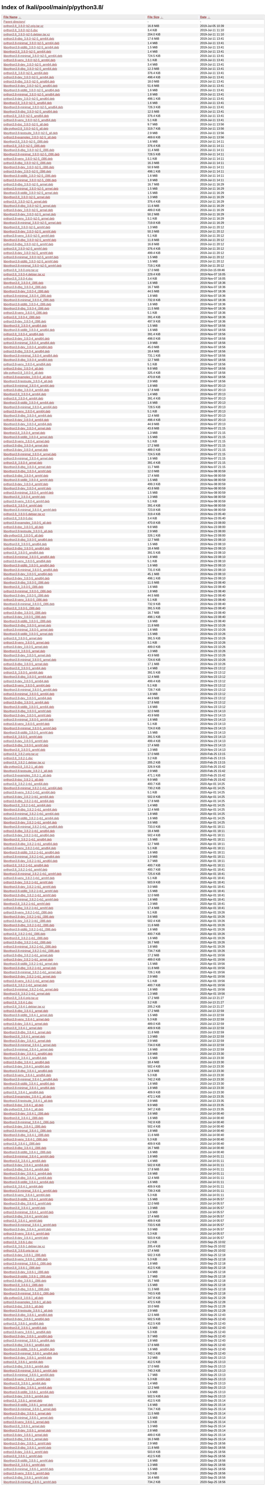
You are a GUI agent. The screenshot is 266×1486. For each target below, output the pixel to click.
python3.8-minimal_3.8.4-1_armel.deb (28, 1049)
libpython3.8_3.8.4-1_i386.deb (23, 1118)
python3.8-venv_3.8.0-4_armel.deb (26, 441)
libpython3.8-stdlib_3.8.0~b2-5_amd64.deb (32, 90)
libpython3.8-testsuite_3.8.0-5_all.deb (28, 531)
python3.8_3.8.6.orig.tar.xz (21, 1250)
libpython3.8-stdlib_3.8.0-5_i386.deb (27, 621)
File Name (11, 17)
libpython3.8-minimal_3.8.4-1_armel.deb (30, 1045)
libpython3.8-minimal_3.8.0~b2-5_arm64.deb (33, 55)
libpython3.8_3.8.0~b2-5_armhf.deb (27, 227)
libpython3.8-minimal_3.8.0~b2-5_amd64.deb (33, 107)
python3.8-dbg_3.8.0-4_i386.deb (25, 287)
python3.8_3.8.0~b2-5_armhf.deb (25, 248)
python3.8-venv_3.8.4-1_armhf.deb (27, 1233)
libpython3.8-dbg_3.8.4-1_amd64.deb (28, 1070)
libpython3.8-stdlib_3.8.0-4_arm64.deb (29, 402)
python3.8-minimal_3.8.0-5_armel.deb (28, 629)
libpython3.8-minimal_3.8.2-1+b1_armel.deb (32, 972)
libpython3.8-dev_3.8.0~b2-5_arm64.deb (30, 64)
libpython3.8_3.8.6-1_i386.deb (23, 1285)
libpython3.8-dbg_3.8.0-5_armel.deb (27, 625)
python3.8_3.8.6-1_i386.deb (22, 1267)
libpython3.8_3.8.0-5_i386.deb (23, 586)
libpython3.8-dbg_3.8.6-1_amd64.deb (28, 1314)
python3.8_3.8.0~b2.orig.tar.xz (23, 26)
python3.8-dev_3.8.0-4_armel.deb (26, 449)
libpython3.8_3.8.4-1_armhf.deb (24, 1208)
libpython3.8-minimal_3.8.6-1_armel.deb (30, 1409)
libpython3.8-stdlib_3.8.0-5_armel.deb (28, 634)
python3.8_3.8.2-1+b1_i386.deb (24, 933)
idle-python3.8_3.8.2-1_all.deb (23, 766)
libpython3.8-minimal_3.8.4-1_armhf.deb (30, 1225)
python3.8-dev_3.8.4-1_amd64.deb (27, 1066)
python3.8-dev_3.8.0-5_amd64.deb (27, 578)
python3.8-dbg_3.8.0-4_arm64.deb (26, 390)
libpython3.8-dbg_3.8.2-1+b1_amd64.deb (31, 844)
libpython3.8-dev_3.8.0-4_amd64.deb (28, 347)
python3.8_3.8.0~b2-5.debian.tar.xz (27, 34)
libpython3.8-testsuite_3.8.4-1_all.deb (28, 1100)
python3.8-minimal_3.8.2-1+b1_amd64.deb (32, 856)
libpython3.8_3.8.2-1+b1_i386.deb (26, 938)
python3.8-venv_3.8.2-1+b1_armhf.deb (29, 878)
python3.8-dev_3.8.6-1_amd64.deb (27, 1319)
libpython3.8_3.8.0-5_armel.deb (24, 651)
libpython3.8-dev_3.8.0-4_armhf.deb (27, 488)
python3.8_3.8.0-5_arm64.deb (23, 672)
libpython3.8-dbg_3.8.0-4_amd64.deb (28, 359)
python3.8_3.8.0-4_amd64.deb (24, 334)
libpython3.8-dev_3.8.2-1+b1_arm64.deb (30, 822)
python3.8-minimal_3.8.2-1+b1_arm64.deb (31, 813)
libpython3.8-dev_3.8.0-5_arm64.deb (28, 698)
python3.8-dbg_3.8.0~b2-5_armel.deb (28, 184)
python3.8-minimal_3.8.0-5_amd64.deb (29, 556)
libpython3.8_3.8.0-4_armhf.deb (24, 496)
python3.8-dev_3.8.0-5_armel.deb (26, 646)
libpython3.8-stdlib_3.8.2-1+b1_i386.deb (30, 929)
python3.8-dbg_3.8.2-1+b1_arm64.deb (29, 801)
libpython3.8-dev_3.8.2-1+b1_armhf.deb (30, 886)
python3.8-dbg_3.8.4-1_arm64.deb (26, 1169)
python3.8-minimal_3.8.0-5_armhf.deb (28, 719)
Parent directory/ (14, 21)
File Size (153, 17)
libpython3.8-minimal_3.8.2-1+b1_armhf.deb (33, 873)
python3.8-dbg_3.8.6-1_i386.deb (25, 1280)
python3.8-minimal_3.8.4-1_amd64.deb (29, 1087)
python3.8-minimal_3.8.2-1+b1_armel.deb (31, 989)
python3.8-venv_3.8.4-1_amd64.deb (27, 1075)
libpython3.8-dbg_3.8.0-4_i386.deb (26, 308)
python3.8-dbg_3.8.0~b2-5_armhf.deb (28, 244)
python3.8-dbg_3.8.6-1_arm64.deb (26, 1366)
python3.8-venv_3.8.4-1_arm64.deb (27, 1195)
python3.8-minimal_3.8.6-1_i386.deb (28, 1263)
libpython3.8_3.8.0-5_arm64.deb (25, 668)
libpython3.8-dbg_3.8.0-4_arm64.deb (28, 415)
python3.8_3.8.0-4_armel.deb (23, 462)
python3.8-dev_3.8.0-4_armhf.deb (26, 484)
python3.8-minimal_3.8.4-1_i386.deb (28, 1130)
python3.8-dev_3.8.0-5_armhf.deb (26, 741)
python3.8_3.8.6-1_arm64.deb (23, 1362)
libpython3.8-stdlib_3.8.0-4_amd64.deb (29, 330)
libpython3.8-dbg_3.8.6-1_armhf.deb (27, 1447)
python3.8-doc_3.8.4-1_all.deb (23, 1105)
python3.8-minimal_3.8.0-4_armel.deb (28, 458)
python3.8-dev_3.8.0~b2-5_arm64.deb (29, 77)
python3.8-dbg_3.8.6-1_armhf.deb (26, 1477)
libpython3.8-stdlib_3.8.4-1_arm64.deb (29, 1182)
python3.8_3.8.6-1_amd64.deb (24, 1323)
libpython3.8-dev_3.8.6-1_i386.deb (26, 1272)
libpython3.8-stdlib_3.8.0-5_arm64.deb (29, 706)
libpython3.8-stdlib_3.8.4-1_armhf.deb (28, 1199)
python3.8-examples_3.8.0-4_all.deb (27, 377)
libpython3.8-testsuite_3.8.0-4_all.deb (28, 381)
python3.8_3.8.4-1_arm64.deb (23, 1186)
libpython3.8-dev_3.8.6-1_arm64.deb (28, 1357)
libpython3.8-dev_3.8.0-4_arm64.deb (28, 424)
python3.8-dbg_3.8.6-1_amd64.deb (27, 1345)
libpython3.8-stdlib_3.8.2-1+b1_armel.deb (31, 963)
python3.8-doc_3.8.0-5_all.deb (23, 527)
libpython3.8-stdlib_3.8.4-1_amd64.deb (29, 1083)
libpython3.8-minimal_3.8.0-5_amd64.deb (31, 569)
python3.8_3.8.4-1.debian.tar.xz (24, 1006)
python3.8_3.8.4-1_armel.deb (23, 1028)
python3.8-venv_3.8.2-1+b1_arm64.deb (29, 792)
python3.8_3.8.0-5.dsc (18, 518)
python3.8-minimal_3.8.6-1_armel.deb (28, 1417)
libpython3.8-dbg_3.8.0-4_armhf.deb (27, 471)
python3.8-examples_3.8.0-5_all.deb (27, 522)
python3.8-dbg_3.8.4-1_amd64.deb (27, 1062)
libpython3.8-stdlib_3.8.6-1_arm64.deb (29, 1392)
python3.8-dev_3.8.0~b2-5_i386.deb (27, 171)
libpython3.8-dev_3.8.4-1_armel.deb (27, 1040)
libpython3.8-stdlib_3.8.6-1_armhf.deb (28, 1460)
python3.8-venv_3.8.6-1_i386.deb (25, 1259)
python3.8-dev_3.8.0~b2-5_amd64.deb (29, 98)
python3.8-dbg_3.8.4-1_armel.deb (26, 1010)
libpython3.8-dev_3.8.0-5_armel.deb (27, 655)
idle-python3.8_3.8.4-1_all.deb (23, 1109)
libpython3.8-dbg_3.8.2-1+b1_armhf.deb (30, 895)
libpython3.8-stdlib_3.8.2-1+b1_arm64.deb (31, 818)
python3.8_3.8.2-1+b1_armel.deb (25, 985)
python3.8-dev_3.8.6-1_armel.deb (26, 1435)
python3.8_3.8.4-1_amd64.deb (24, 1092)
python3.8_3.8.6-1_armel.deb (23, 1400)
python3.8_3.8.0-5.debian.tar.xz (24, 514)
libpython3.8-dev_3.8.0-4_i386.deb (26, 291)
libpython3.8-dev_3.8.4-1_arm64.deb (28, 1173)
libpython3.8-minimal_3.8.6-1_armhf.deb (30, 1482)
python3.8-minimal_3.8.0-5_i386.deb (28, 591)
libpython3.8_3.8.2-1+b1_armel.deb (27, 993)
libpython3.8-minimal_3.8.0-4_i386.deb (29, 300)
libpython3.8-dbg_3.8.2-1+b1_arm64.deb (30, 809)
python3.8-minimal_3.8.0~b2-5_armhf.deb (31, 257)
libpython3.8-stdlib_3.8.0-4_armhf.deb (28, 479)
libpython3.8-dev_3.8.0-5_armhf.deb (27, 715)
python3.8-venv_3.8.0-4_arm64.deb (27, 411)
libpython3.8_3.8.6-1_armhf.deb (24, 1464)
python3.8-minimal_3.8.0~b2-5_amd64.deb (32, 94)
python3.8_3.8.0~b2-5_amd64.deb (26, 115)
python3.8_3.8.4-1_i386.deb (22, 1143)
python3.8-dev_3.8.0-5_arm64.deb (26, 681)
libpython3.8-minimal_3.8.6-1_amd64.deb (31, 1353)
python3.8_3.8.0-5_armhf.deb (23, 736)
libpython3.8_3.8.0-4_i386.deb (23, 282)
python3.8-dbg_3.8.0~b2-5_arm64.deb (29, 38)
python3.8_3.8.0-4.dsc (18, 278)
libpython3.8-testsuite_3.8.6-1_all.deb (28, 1310)
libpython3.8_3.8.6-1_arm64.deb (25, 1383)
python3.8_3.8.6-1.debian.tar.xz (24, 1246)
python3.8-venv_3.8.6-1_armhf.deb (27, 1473)
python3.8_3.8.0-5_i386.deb (22, 608)
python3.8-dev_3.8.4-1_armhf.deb (26, 1237)
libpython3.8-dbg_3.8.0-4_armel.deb (27, 467)
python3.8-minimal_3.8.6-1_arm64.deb (29, 1374)
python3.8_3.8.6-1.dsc (18, 1242)
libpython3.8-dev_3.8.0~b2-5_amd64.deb (30, 85)
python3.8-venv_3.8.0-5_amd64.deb (27, 561)
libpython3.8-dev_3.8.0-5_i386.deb (26, 595)
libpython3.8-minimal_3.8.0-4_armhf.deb (30, 509)
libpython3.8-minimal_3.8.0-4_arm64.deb (30, 407)
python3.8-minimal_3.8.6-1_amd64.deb (29, 1340)
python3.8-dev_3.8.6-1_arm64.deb (26, 1396)
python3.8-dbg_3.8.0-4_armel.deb (26, 445)
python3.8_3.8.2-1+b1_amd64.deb (26, 865)
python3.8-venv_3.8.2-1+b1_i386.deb (28, 912)
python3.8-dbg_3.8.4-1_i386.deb (25, 1147)
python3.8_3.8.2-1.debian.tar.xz (24, 762)
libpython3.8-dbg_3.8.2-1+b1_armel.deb (30, 968)
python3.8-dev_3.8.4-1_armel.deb (26, 1023)
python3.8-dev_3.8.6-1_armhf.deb (26, 1451)
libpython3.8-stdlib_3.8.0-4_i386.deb (27, 304)
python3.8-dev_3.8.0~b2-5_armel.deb (28, 210)
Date (203, 17)
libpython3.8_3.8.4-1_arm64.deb (25, 1160)
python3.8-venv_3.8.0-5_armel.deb (26, 642)
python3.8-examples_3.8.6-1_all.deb (27, 1302)
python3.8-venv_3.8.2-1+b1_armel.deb (29, 981)
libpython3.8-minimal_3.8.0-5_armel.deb (30, 659)
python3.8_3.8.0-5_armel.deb (23, 638)
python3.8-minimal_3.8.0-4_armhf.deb (28, 492)
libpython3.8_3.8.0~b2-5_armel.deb (27, 197)
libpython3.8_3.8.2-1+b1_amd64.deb (28, 839)
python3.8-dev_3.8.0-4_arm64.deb (26, 419)
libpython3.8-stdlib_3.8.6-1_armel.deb (28, 1404)
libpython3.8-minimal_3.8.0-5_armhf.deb (30, 728)
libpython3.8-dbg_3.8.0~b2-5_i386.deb (29, 150)
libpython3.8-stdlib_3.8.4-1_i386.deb (27, 1152)
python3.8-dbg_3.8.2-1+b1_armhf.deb (28, 908)
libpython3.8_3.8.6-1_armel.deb (24, 1426)
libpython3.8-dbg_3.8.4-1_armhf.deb (27, 1203)
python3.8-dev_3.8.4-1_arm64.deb (26, 1165)
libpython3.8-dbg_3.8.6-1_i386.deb (26, 1289)
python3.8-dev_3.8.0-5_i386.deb (25, 617)
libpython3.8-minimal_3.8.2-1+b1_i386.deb (31, 950)
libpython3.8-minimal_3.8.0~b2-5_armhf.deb (33, 265)
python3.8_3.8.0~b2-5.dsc (21, 30)
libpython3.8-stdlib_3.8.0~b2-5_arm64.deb (31, 47)
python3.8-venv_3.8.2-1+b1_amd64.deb (30, 848)
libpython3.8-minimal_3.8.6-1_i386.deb (29, 1293)
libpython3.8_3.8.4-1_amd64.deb (25, 1058)
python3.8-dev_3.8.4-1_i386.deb (25, 1126)
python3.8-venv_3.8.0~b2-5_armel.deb (29, 218)
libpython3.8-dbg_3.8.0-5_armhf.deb (27, 711)
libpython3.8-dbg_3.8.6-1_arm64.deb (28, 1387)
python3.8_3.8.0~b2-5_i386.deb (24, 145)
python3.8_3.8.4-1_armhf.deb (23, 1220)
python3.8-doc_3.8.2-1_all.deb (23, 779)
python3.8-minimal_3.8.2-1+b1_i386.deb (30, 946)
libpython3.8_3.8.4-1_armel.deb (24, 1036)
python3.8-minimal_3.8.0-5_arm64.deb (29, 694)
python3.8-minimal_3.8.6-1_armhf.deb (28, 1469)
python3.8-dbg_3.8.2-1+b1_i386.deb (27, 942)
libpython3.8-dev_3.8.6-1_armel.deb (27, 1430)
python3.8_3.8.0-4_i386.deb (22, 317)
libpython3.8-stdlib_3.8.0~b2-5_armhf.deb (31, 261)
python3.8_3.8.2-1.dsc (18, 758)
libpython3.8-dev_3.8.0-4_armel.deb (27, 428)
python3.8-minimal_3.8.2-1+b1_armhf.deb (31, 899)
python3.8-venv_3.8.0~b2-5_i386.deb (28, 158)
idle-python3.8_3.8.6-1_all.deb (23, 1297)
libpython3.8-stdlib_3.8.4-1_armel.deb (28, 1015)
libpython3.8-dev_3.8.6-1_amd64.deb (28, 1336)
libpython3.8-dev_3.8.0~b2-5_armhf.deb (30, 231)
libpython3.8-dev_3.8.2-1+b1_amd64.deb (30, 860)
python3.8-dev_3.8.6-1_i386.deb (25, 1255)
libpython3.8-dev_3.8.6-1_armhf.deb (27, 1443)
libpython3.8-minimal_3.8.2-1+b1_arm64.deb (33, 788)
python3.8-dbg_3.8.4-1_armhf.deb (26, 1216)
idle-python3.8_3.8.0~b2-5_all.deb (26, 128)
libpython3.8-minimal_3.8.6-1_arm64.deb (30, 1370)
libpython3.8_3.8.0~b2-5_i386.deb (26, 141)
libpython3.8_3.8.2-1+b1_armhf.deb (27, 903)
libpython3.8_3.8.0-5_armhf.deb (24, 749)
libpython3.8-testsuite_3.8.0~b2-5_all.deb (31, 133)
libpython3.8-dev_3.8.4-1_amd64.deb (28, 1053)
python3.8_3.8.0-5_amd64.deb (24, 552)
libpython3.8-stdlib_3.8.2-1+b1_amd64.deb (32, 852)
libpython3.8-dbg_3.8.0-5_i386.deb (26, 582)
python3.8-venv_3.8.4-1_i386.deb (25, 1139)
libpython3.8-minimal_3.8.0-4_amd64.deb (31, 355)
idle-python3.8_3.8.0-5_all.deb (23, 535)
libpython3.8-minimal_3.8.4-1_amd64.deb (31, 1079)
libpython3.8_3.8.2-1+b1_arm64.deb (27, 805)
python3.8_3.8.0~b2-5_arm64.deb (26, 73)
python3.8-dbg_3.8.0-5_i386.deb (25, 612)
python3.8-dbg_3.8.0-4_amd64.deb (27, 351)
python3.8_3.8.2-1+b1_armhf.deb (25, 869)
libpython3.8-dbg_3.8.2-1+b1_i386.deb (29, 925)
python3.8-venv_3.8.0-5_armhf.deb (27, 723)
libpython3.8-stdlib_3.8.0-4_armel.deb (28, 437)
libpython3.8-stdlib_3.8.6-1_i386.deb (27, 1276)
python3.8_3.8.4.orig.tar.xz (21, 998)
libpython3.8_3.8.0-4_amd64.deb (25, 325)
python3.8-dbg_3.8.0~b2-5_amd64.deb (29, 81)
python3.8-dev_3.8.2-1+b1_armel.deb (28, 959)
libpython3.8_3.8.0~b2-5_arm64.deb (27, 51)
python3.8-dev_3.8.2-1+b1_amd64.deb (29, 835)
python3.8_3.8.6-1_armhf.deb (23, 1456)
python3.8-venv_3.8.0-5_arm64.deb (27, 685)
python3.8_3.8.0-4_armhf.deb (23, 505)
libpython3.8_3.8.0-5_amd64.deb (25, 544)
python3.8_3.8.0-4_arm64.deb (23, 398)
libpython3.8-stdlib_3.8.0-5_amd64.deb (29, 565)
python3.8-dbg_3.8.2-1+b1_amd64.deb (29, 831)
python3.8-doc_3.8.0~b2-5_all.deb (26, 124)
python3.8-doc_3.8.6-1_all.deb (23, 1306)
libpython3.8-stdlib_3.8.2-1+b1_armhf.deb (31, 891)
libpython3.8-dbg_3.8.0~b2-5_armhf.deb (30, 240)
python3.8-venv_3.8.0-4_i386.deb (25, 312)
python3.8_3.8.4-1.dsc (18, 1002)
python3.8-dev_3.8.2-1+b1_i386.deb (27, 921)
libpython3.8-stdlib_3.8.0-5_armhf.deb (28, 732)
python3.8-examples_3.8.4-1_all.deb (27, 1096)
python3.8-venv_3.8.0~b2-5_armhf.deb (29, 235)
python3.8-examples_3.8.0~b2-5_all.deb (30, 137)
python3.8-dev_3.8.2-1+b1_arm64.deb (29, 796)
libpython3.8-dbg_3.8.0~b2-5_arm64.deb (30, 68)
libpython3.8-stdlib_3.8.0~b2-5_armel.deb (31, 192)
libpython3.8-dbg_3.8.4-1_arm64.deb (28, 1177)
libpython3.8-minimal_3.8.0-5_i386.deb (29, 604)
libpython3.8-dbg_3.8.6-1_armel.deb (27, 1413)
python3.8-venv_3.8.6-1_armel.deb (26, 1422)
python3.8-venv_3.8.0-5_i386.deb (25, 599)
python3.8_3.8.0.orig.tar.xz (21, 270)
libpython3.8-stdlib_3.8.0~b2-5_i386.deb (30, 175)
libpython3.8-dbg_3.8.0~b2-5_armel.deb (30, 205)
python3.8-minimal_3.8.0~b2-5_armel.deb (31, 188)
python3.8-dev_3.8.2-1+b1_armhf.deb (28, 882)
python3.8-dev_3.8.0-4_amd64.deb (27, 338)
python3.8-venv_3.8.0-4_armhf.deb (27, 501)
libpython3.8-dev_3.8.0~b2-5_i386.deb (29, 167)
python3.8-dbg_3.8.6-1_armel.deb (26, 1439)
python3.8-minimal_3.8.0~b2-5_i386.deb (30, 180)
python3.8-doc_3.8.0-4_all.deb (23, 368)
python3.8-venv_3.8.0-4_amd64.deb (27, 364)
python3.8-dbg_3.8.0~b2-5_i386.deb (27, 163)
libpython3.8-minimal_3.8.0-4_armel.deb (30, 454)
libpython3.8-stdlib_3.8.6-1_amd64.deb (29, 1349)
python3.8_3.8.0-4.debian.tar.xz (24, 274)
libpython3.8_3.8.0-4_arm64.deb (25, 394)
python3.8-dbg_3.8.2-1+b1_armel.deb (28, 955)
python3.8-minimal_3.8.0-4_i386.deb (28, 295)
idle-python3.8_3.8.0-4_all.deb (23, 372)
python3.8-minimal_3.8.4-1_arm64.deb (29, 1156)
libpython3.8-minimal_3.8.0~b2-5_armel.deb (32, 222)
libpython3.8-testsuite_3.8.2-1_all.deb (28, 771)
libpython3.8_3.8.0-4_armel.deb (24, 432)
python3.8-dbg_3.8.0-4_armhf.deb (26, 475)
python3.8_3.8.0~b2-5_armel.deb (25, 201)
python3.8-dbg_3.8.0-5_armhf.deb (26, 745)
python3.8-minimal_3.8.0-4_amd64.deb (29, 342)
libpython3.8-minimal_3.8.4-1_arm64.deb (30, 1190)
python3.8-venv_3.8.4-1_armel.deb (26, 1019)
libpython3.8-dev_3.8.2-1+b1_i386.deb (29, 916)
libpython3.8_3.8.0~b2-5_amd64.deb (28, 103)
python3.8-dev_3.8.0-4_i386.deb (25, 321)
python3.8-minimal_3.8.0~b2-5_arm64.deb (31, 43)
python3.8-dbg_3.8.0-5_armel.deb (26, 664)
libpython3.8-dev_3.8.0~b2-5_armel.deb (30, 214)
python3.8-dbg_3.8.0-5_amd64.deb (27, 548)
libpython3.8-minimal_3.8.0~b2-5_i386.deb (31, 154)
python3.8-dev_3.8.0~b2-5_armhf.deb (28, 253)
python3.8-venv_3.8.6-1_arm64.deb (27, 1379)
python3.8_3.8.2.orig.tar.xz (21, 754)
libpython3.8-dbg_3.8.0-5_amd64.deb (28, 539)
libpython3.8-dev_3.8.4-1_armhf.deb (27, 1229)
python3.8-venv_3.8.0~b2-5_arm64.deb (29, 60)
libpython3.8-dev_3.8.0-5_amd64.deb (28, 574)
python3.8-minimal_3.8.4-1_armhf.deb (28, 1212)
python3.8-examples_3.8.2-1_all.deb (27, 775)
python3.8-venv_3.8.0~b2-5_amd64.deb (30, 120)
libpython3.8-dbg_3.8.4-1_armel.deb (27, 1032)
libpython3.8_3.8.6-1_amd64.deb (25, 1327)
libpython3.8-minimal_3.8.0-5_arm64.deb (30, 689)
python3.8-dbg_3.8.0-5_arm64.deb (26, 702)
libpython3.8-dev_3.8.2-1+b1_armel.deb (30, 976)
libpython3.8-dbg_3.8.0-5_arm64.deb (28, 676)
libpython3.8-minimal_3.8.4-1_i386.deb (29, 1122)
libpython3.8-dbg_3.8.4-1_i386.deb (26, 1135)
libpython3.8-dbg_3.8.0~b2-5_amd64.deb (31, 111)
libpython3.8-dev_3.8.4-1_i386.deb (26, 1113)
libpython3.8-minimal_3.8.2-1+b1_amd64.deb (33, 826)
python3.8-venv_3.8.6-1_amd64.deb (27, 1332)
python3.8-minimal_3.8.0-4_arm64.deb (29, 385)
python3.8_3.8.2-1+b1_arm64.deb (26, 783)
